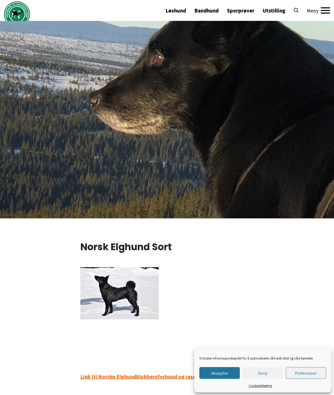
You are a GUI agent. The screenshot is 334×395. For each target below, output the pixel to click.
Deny (262, 373)
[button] (296, 10)
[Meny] (318, 10)
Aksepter (219, 373)
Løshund (175, 10)
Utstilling (274, 10)
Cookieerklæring (260, 385)
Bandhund (206, 10)
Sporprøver (240, 10)
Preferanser (306, 373)
